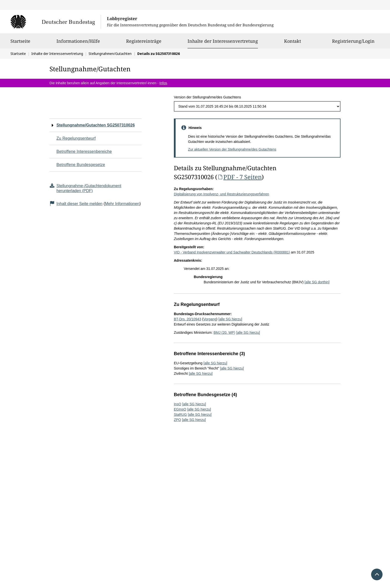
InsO (177, 404)
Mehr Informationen (122, 204)
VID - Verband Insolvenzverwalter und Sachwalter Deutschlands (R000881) (232, 252)
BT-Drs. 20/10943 (187, 319)
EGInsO (180, 409)
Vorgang (209, 319)
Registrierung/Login (353, 43)
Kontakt (292, 43)
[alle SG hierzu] (230, 319)
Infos (163, 83)
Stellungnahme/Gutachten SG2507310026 (95, 125)
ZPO (177, 420)
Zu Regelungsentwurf (76, 138)
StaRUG (180, 415)
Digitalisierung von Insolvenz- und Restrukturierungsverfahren (221, 194)
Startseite (20, 43)
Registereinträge (143, 43)
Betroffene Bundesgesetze (80, 165)
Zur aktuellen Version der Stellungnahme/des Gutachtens (232, 149)
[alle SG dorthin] (316, 282)
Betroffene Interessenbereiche (84, 151)
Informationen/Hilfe (78, 43)
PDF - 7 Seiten (239, 177)
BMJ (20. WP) (224, 332)
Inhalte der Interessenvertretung (223, 41)
